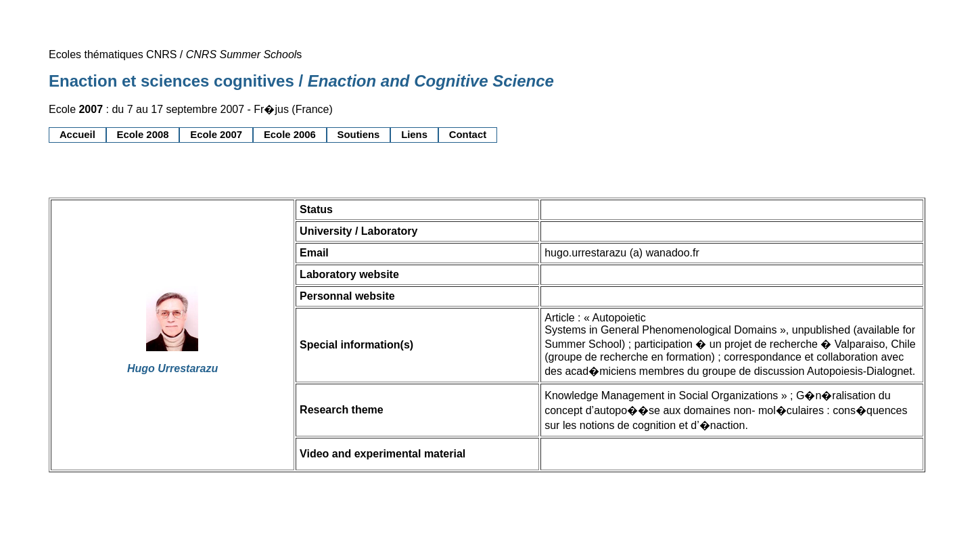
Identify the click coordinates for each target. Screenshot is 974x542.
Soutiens (359, 134)
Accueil (77, 134)
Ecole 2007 (216, 134)
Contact (467, 134)
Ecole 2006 (290, 134)
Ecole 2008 (143, 134)
